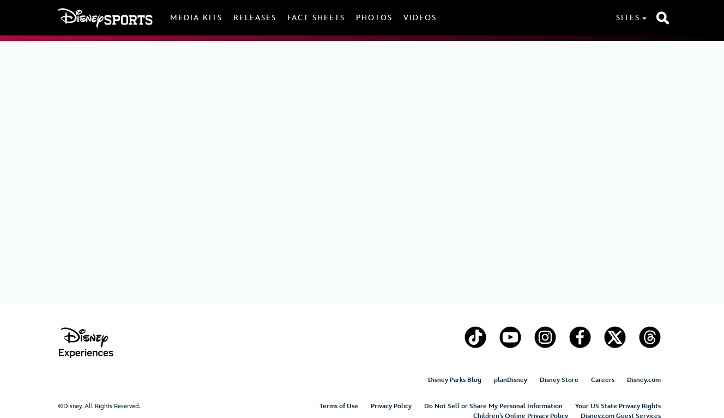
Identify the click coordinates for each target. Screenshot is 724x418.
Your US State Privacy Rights (618, 406)
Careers (602, 380)
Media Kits (196, 17)
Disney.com (644, 380)
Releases (254, 17)
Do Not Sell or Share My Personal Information (493, 406)
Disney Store (559, 380)
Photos (374, 17)
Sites (628, 17)
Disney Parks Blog (454, 380)
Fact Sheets (316, 17)
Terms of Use (338, 406)
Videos (420, 17)
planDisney (510, 380)
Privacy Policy (391, 406)
